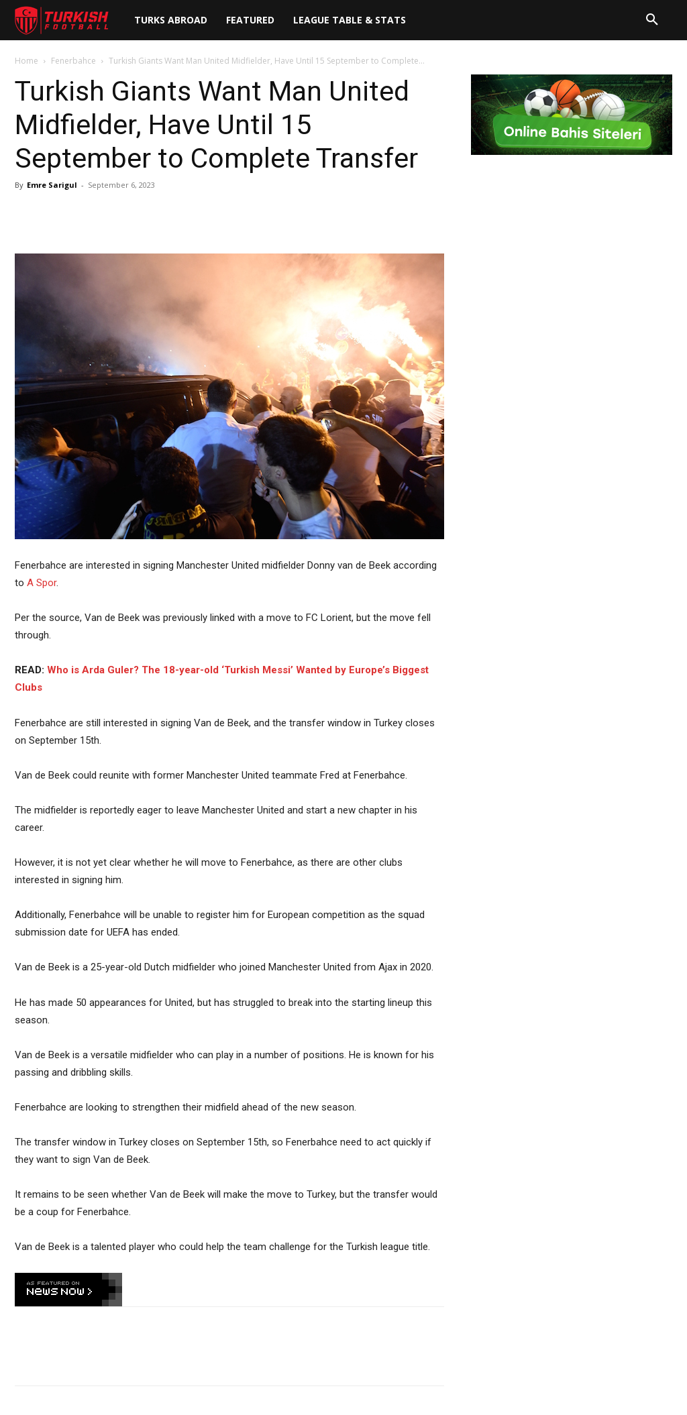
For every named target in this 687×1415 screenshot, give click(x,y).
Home (26, 60)
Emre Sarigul (52, 185)
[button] (652, 20)
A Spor (41, 583)
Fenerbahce (73, 60)
